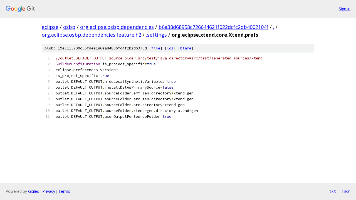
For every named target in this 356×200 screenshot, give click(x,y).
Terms (64, 191)
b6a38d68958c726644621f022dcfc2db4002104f (213, 27)
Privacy (48, 191)
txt (332, 191)
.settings (156, 34)
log (170, 48)
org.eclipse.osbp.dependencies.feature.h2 (91, 34)
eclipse (50, 27)
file (155, 48)
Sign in (344, 8)
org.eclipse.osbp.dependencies (117, 27)
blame (185, 48)
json (346, 191)
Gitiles (33, 191)
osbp (69, 27)
